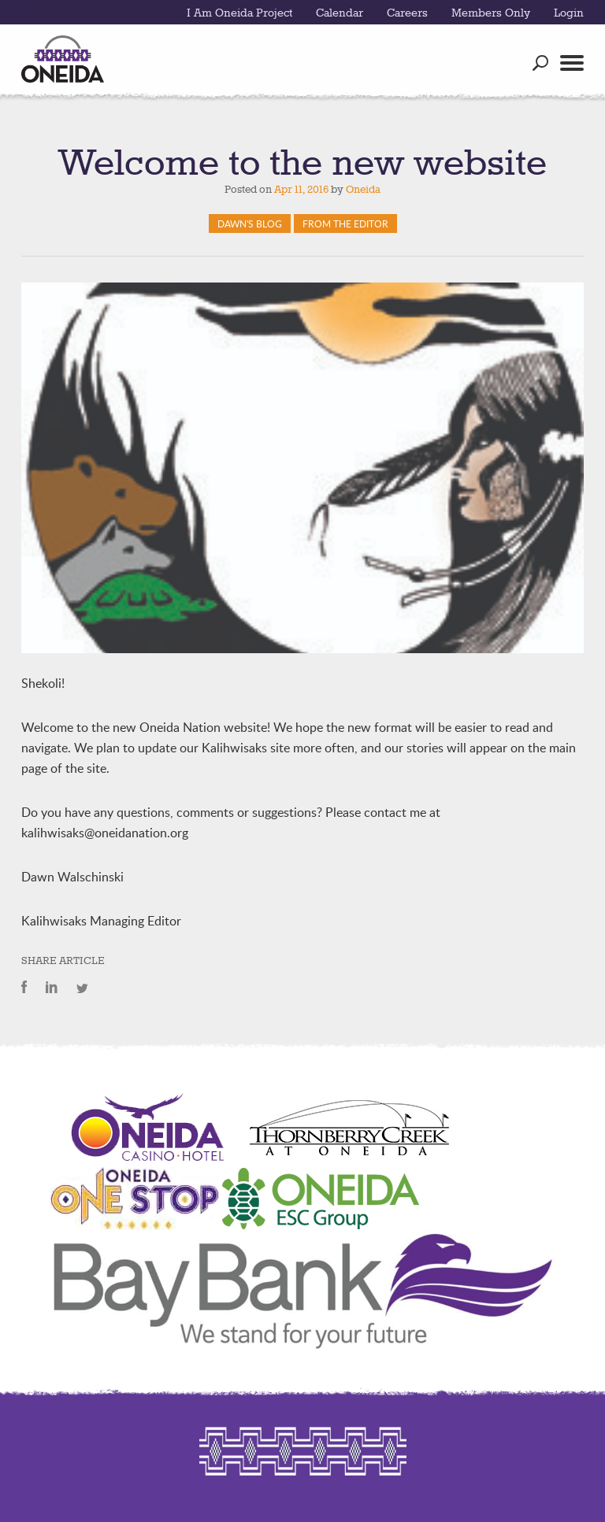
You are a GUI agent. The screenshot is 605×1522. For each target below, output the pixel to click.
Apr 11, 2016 (301, 189)
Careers (407, 13)
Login (569, 13)
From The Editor (345, 223)
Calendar (339, 13)
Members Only (490, 13)
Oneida (363, 189)
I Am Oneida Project (239, 13)
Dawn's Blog (249, 223)
